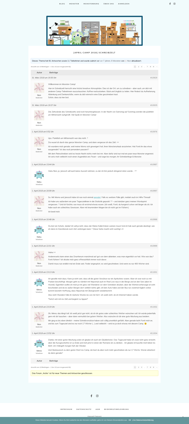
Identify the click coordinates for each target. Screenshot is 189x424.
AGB (98, 409)
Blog (62, 4)
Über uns (109, 4)
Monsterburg (91, 4)
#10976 (153, 131)
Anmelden (124, 4)
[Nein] (186, 420)
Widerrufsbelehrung (116, 409)
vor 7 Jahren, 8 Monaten (110, 61)
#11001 (153, 272)
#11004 (153, 333)
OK (130, 420)
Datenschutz (84, 409)
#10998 (153, 219)
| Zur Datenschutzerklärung (143, 420)
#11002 (153, 307)
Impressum (66, 409)
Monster (74, 4)
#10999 (153, 246)
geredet (97, 197)
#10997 (153, 191)
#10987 (153, 164)
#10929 (153, 77)
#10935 (153, 105)
